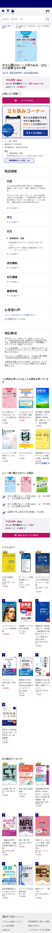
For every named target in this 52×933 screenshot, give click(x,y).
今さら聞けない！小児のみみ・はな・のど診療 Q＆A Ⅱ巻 (23, 497)
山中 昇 (5, 73)
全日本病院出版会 (31, 73)
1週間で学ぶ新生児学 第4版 (21, 512)
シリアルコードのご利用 (39, 930)
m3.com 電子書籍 (6, 26)
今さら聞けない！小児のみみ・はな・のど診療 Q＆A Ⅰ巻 (23, 505)
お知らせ (6, 930)
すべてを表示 (41, 463)
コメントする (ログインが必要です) (19, 315)
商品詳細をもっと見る (17, 160)
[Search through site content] (22, 19)
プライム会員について (12, 921)
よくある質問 (8, 926)
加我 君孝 (13, 73)
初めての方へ (34, 926)
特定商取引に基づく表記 (39, 921)
